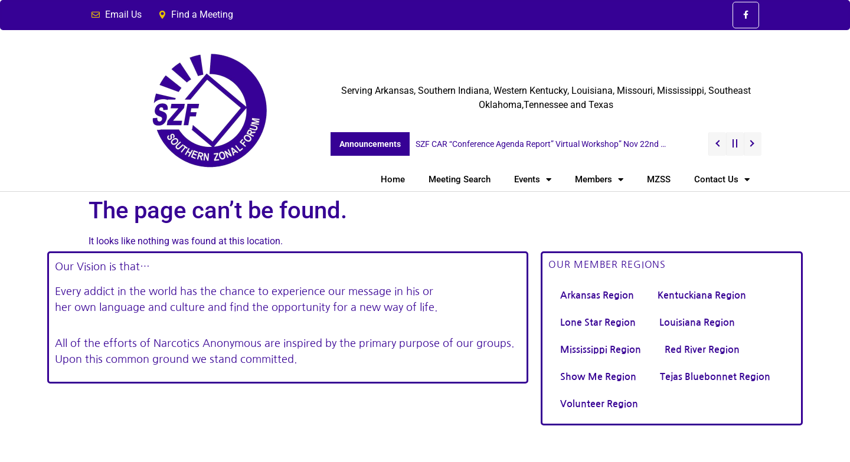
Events (532, 179)
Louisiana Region (697, 322)
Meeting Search (460, 179)
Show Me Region (598, 376)
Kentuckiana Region (702, 295)
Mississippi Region (600, 349)
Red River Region (702, 349)
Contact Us (722, 179)
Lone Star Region (598, 322)
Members (599, 179)
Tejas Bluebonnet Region (715, 376)
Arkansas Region (597, 295)
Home (393, 179)
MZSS (659, 179)
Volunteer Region (599, 403)
